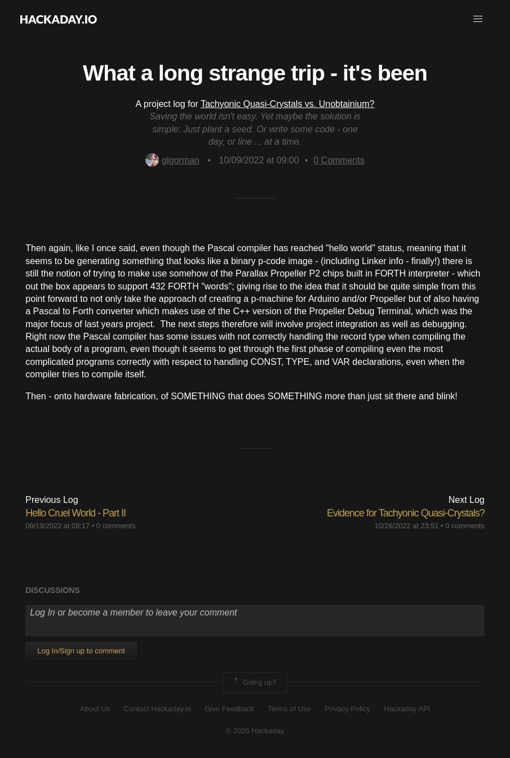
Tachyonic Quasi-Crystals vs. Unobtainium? (288, 104)
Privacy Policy (347, 709)
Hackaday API (407, 709)
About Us (95, 709)
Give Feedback (229, 709)
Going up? (254, 682)
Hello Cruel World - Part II (75, 513)
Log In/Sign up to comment (81, 650)
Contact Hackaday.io (157, 709)
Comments (339, 160)
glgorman (172, 160)
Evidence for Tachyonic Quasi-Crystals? (406, 513)
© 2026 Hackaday (255, 730)
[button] (478, 19)
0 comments (116, 525)
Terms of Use (289, 709)
